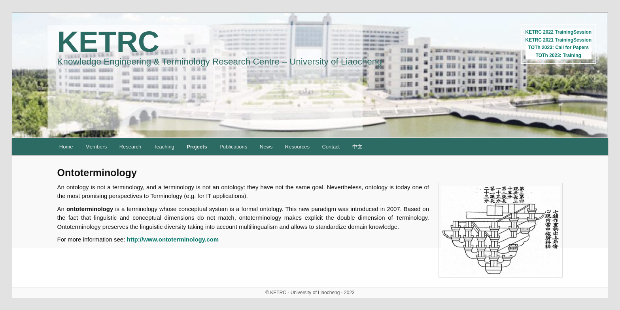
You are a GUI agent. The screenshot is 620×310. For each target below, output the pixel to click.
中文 (357, 147)
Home (66, 147)
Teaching (164, 147)
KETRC (108, 41)
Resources (297, 147)
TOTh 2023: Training (558, 55)
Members (96, 147)
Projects (197, 147)
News (266, 147)
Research (130, 147)
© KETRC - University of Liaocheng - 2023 (310, 292)
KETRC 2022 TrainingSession (558, 32)
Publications (233, 147)
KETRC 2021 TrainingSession (558, 40)
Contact (331, 147)
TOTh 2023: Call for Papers (558, 47)
